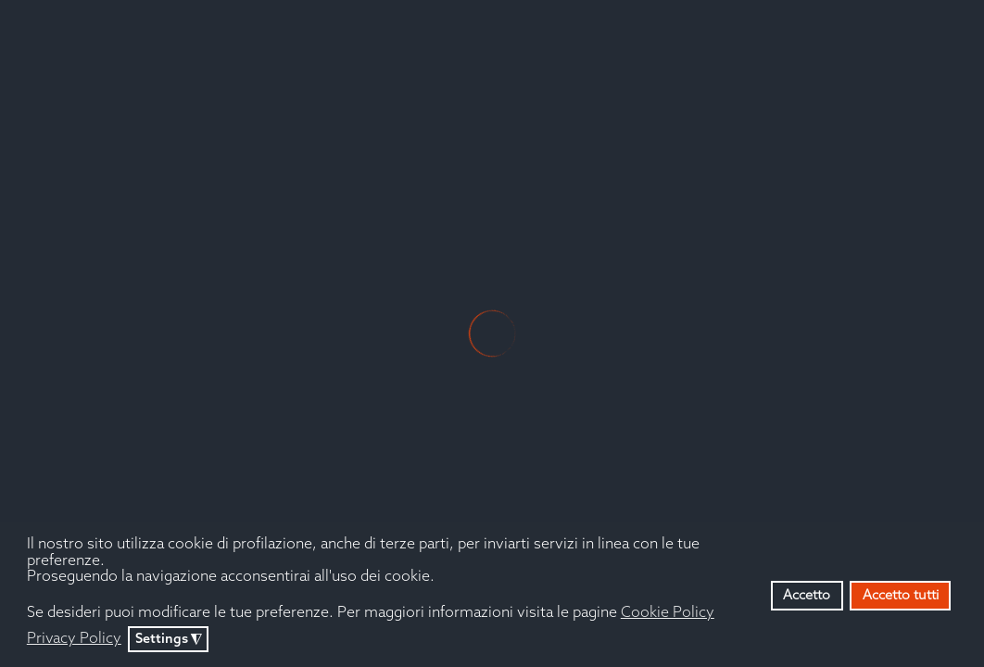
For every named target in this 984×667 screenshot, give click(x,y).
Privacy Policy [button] (74, 639)
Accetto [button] (806, 595)
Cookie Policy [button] (667, 613)
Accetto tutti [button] (901, 595)
